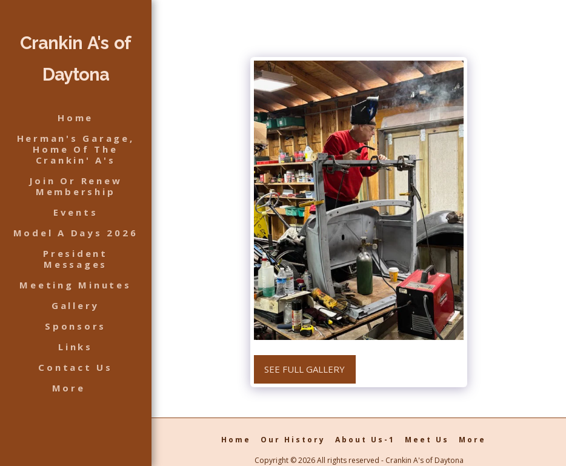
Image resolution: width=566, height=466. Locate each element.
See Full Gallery (304, 369)
